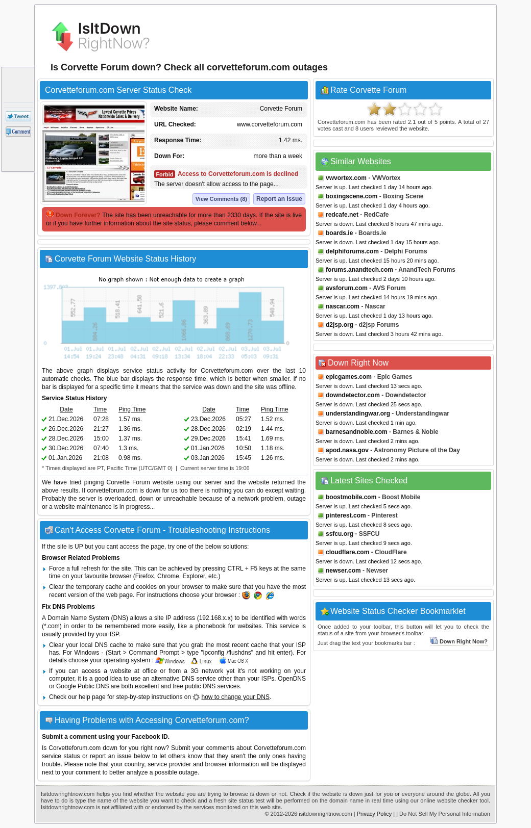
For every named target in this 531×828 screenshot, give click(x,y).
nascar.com (342, 306)
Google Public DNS (82, 686)
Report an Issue (279, 198)
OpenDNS (292, 678)
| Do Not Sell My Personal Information (443, 814)
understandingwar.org (358, 413)
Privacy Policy (374, 814)
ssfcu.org (339, 533)
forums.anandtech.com (359, 269)
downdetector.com (353, 395)
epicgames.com (349, 376)
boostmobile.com (351, 497)
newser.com (343, 570)
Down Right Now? (459, 641)
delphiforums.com (352, 251)
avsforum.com (347, 288)
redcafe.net (342, 214)
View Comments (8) (221, 199)
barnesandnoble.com (357, 431)
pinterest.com (346, 515)
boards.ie (339, 233)
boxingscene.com (351, 196)
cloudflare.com (347, 552)
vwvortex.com (346, 178)
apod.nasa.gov (347, 450)
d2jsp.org (339, 324)
